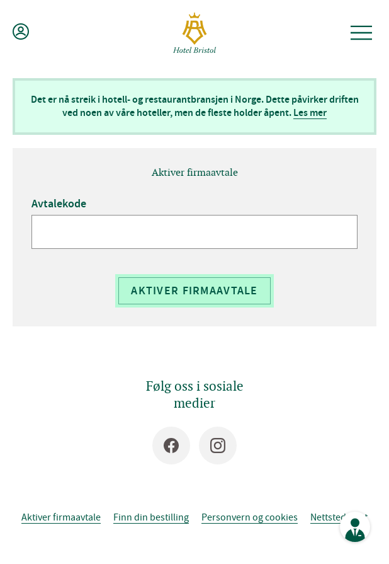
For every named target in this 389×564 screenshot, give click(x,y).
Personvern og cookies (249, 516)
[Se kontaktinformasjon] (355, 527)
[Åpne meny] (361, 33)
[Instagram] (218, 445)
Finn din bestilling (151, 516)
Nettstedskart (339, 516)
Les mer (310, 112)
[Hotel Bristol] (194, 32)
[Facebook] (171, 445)
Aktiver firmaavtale (194, 290)
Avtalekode (58, 204)
